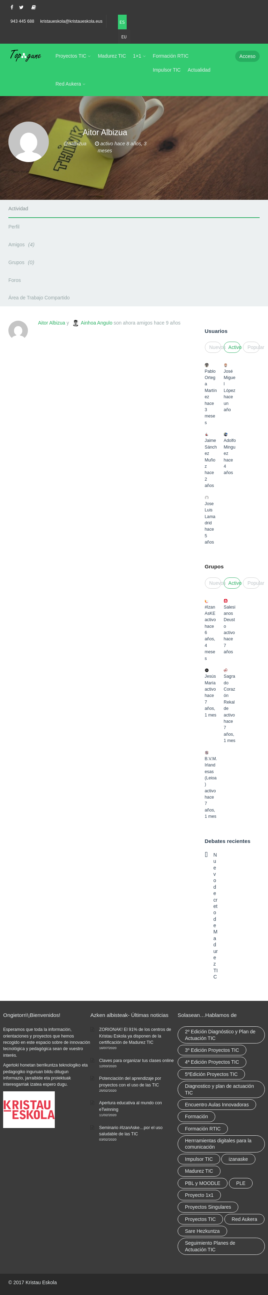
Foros (14, 280)
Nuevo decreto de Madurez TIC (216, 916)
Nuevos (215, 347)
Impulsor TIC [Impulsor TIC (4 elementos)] (199, 1159)
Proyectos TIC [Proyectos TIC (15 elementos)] (200, 1219)
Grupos (22, 262)
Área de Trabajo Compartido (39, 297)
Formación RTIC (170, 56)
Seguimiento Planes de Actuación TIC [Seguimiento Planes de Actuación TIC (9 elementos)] (210, 1246)
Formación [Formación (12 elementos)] (196, 1116)
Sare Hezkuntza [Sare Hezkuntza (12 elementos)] (202, 1231)
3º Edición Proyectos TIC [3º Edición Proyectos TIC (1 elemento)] (212, 1050)
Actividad (18, 208)
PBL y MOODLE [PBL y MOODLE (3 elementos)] (202, 1183)
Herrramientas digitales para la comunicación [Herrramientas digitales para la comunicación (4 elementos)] (218, 1144)
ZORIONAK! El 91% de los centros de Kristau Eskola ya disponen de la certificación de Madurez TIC (135, 1036)
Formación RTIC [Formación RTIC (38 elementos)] (203, 1129)
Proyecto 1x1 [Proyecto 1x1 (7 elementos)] (199, 1195)
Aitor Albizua (51, 323)
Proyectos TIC (70, 56)
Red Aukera (68, 84)
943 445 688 (22, 21)
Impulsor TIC (167, 70)
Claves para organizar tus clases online (136, 1060)
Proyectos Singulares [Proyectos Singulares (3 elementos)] (208, 1207)
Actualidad (199, 70)
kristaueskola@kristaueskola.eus (71, 21)
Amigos (22, 244)
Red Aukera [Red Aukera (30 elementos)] (244, 1219)
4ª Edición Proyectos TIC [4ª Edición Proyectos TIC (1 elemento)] (212, 1062)
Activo (234, 347)
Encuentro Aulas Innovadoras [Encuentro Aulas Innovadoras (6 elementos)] (217, 1104)
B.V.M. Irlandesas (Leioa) (211, 771)
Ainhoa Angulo (96, 323)
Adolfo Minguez (230, 447)
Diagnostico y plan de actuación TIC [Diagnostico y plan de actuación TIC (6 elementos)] (219, 1089)
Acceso (247, 56)
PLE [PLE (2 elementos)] (240, 1183)
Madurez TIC (112, 56)
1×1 (137, 56)
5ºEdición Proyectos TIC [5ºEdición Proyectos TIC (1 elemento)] (211, 1074)
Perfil (14, 227)
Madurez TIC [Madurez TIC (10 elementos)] (199, 1171)
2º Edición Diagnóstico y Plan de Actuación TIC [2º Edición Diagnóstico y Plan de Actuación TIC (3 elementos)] (220, 1035)
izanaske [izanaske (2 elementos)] (238, 1159)
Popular (253, 347)
